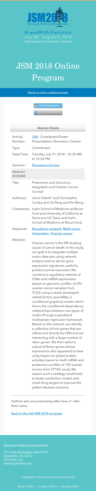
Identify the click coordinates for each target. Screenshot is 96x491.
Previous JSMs (69, 486)
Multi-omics (71, 229)
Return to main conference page (48, 92)
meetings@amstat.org (17, 463)
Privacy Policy (26, 486)
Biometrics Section (46, 165)
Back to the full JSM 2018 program (36, 413)
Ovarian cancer (61, 233)
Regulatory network (46, 229)
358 (35, 137)
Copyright (27, 477)
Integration (40, 233)
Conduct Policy (48, 486)
